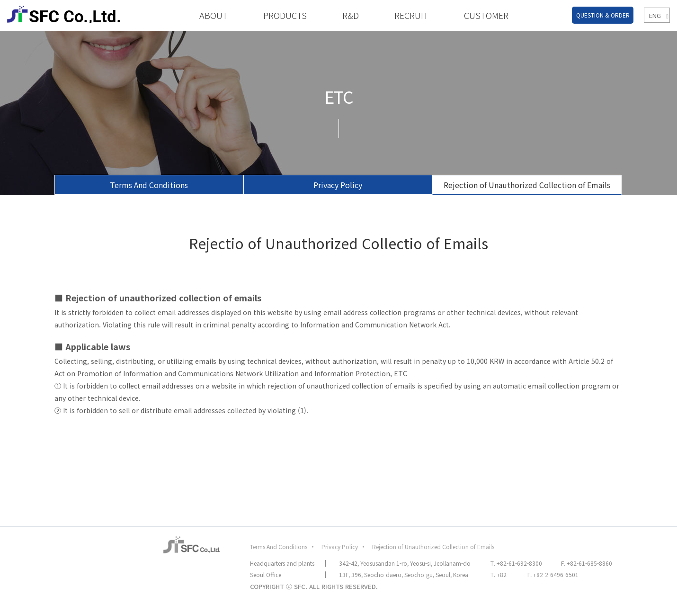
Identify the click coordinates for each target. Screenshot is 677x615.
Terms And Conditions (149, 184)
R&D (350, 15)
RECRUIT (411, 15)
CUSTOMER (486, 15)
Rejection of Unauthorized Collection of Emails (527, 184)
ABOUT (213, 15)
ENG (654, 15)
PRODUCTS (285, 15)
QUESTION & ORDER (603, 15)
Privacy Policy (337, 184)
